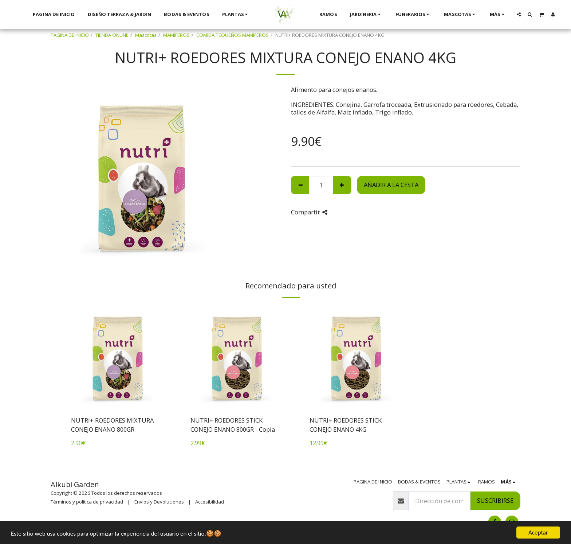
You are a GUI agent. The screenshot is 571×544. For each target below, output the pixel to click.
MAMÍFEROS (176, 35)
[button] (518, 14)
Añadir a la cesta (391, 184)
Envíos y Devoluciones (159, 501)
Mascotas (146, 35)
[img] (117, 358)
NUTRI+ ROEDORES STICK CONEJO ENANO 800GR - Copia (232, 425)
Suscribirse (495, 500)
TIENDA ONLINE (112, 35)
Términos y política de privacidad (87, 501)
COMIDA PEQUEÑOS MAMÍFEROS (232, 35)
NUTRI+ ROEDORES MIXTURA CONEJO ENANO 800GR (112, 425)
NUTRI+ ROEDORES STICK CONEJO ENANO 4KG (346, 425)
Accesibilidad (209, 501)
